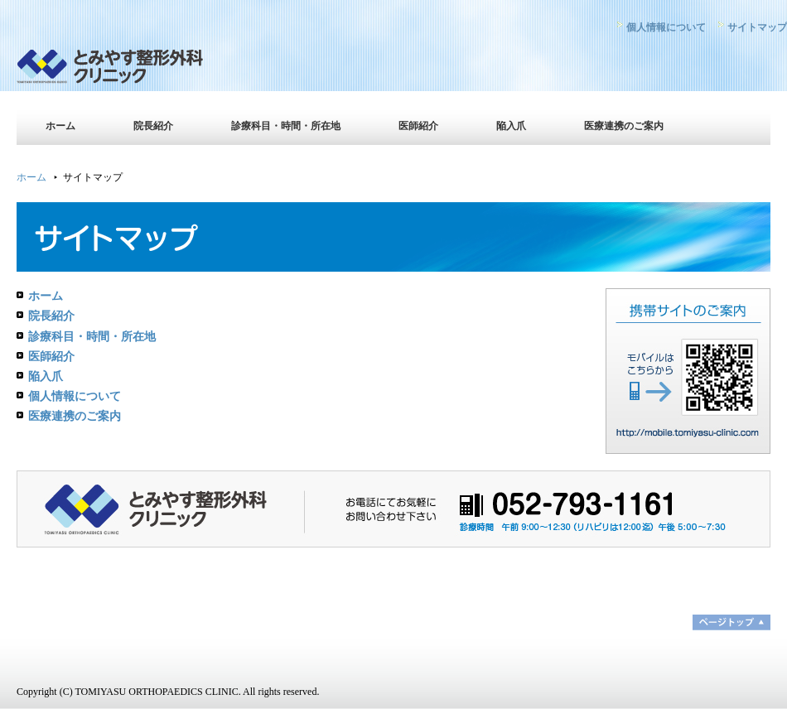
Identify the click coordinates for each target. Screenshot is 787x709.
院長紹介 (153, 126)
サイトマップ (757, 27)
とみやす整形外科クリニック (162, 70)
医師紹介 (418, 126)
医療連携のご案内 (624, 126)
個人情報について (666, 27)
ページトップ (731, 622)
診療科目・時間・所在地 (285, 126)
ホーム (60, 126)
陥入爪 (511, 126)
